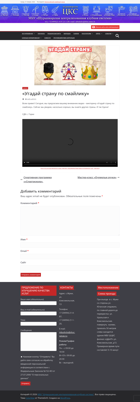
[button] (34, 33)
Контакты (41, 33)
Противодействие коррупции (64, 38)
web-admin (31, 99)
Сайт (23, 262)
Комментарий (30, 203)
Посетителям (86, 33)
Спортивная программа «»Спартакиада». (36, 179)
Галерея (76, 33)
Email (25, 251)
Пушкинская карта (54, 33)
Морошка (67, 33)
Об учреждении (27, 33)
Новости (47, 38)
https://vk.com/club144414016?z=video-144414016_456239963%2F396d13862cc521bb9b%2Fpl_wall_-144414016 (70, 168)
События (108, 33)
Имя (24, 239)
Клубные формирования (31, 38)
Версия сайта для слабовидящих (105, 27)
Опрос (98, 33)
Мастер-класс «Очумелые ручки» (98, 177)
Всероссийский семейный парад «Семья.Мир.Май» (55, 2)
